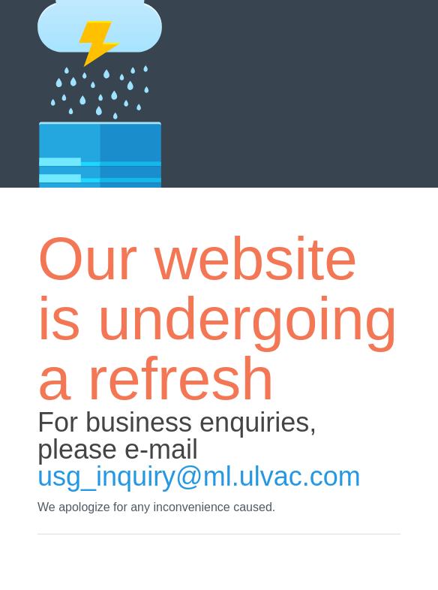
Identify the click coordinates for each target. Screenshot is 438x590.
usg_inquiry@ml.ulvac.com (199, 476)
